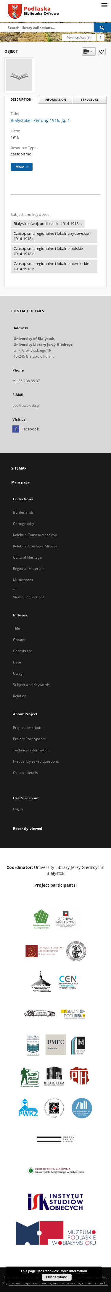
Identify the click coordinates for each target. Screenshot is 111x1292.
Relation (20, 695)
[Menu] (104, 4)
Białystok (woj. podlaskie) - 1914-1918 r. (48, 223)
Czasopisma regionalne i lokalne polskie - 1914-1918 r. (49, 251)
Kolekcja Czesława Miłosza (35, 546)
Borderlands (23, 512)
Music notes (23, 579)
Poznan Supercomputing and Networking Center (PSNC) (58, 1282)
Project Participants (29, 738)
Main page (20, 482)
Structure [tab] (90, 100)
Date (17, 662)
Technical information (31, 750)
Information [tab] (55, 100)
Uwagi (18, 673)
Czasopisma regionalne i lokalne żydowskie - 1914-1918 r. (52, 236)
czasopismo (21, 154)
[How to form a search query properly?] (100, 37)
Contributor (22, 650)
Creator (19, 639)
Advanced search (79, 37)
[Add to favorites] (102, 51)
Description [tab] (21, 100)
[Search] (102, 27)
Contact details (25, 772)
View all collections (28, 597)
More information (73, 1271)
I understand (56, 1277)
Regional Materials (28, 568)
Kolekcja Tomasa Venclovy (35, 534)
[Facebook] (15, 429)
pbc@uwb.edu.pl (26, 405)
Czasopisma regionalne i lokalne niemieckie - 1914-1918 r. (52, 266)
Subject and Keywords (31, 684)
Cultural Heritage (27, 557)
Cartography (23, 523)
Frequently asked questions (36, 761)
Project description (28, 727)
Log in (18, 808)
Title (16, 628)
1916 (15, 137)
